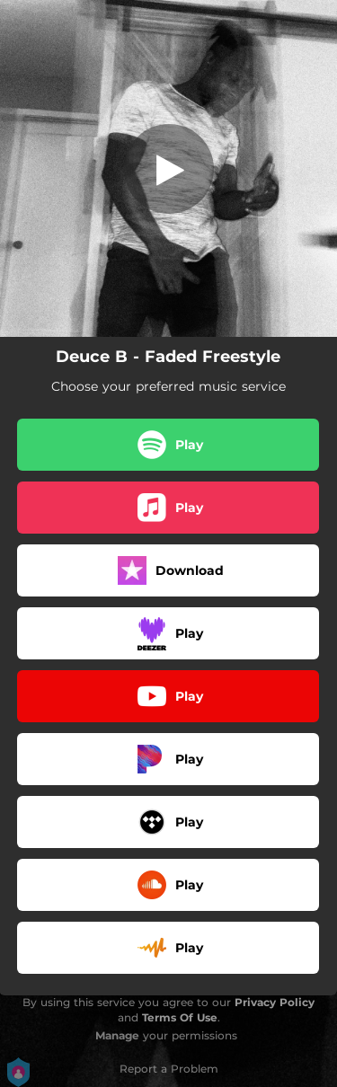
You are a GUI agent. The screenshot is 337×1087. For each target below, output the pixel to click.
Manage (117, 1035)
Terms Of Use (179, 1017)
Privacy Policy (275, 1002)
